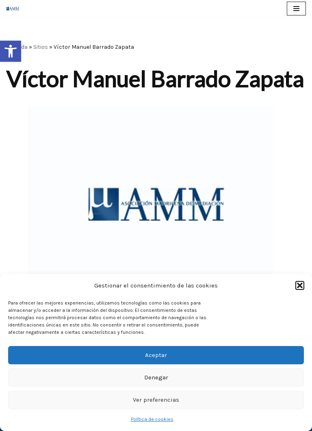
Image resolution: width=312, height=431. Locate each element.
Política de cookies (152, 419)
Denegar (156, 377)
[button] (10, 51)
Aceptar (156, 355)
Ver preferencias (156, 399)
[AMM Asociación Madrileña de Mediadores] (14, 8)
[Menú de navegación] (296, 8)
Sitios (40, 47)
